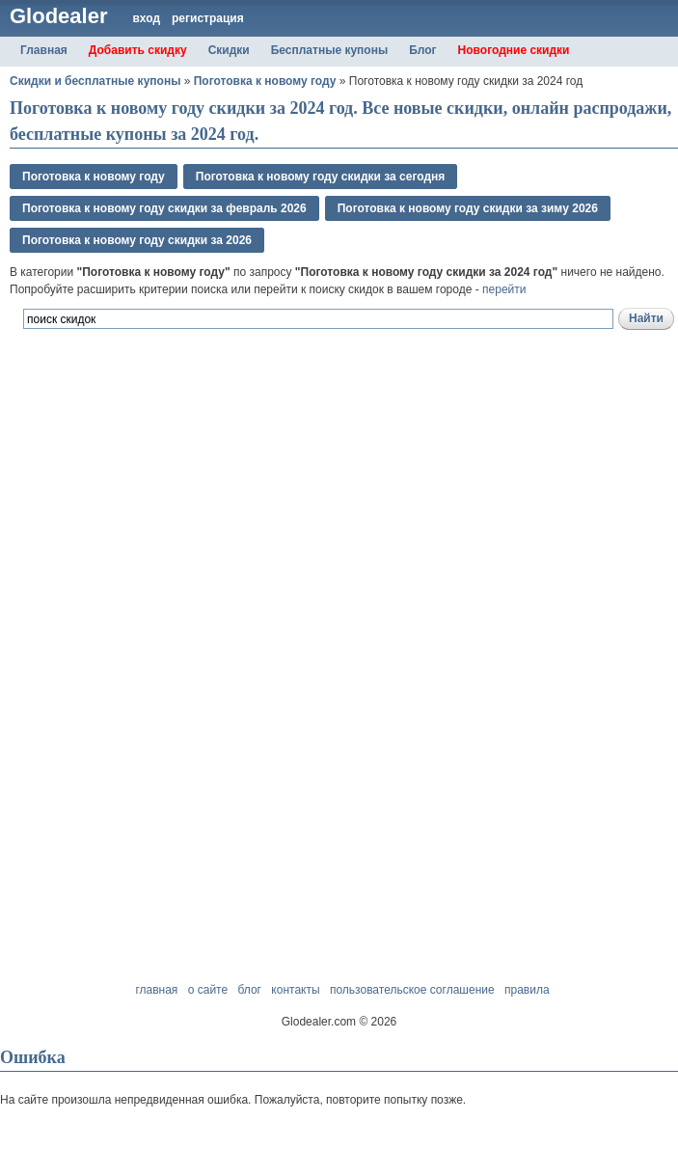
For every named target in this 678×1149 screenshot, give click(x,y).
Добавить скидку (138, 50)
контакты (295, 990)
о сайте (208, 990)
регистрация (208, 18)
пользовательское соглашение (412, 990)
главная (156, 990)
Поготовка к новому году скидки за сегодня (321, 176)
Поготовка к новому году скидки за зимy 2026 (468, 208)
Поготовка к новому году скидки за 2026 (137, 240)
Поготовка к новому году (265, 81)
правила (527, 990)
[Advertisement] (235, 436)
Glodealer (58, 16)
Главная (44, 50)
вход (146, 18)
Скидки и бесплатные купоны (95, 81)
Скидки (229, 50)
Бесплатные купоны (330, 50)
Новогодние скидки (514, 50)
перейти (504, 289)
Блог (422, 50)
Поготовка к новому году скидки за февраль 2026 (164, 208)
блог (249, 990)
